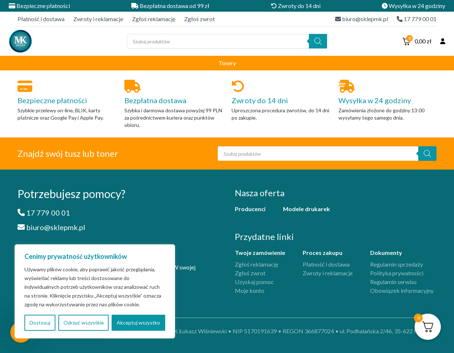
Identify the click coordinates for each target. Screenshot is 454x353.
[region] (95, 291)
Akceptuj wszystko (138, 322)
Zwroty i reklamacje (98, 18)
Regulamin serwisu (393, 281)
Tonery (227, 62)
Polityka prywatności (396, 272)
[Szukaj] (318, 41)
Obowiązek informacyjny (402, 290)
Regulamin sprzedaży (396, 264)
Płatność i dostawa (41, 18)
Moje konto (249, 290)
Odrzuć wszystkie (83, 322)
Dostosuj (40, 322)
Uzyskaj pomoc (254, 281)
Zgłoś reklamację (153, 18)
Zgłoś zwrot (199, 18)
